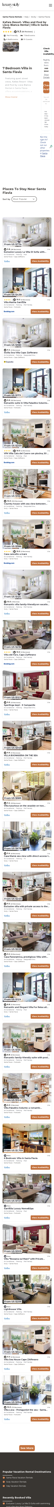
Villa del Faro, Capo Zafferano (20, 655)
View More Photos (11, 46)
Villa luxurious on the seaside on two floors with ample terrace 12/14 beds (24, 807)
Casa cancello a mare (15, 554)
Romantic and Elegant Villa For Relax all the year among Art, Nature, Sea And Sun (26, 1008)
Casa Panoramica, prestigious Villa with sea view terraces (25, 958)
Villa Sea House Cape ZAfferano (21, 1359)
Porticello (17, 307)
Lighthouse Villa (12, 1309)
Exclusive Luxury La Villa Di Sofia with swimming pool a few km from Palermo (25, 253)
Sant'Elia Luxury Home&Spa (18, 1208)
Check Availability (46, 87)
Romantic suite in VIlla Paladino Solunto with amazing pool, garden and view (25, 404)
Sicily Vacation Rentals (16, 1482)
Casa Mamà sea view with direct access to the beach (27, 857)
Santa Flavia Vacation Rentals (19, 1478)
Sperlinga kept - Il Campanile (19, 705)
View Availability (40, 261)
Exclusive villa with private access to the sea (26, 907)
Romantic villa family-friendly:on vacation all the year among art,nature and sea (26, 605)
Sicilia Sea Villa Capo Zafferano (21, 352)
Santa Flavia (44, 17)
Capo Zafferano (19, 257)
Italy (27, 17)
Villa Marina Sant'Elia (15, 302)
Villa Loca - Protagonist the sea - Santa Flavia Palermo (25, 1411)
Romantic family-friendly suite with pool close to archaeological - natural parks (26, 1058)
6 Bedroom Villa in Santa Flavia (21, 1158)
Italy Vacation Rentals (16, 1486)
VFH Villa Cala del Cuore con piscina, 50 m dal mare (26, 454)
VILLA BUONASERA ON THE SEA (21, 755)
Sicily (33, 17)
